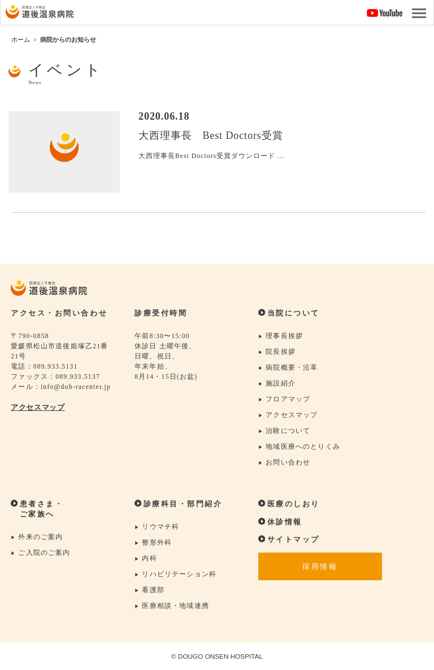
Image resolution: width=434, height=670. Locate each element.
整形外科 (153, 543)
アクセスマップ (37, 407)
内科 (145, 559)
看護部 (149, 590)
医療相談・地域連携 (171, 606)
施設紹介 (277, 383)
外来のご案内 (37, 537)
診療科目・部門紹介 (178, 505)
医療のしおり (289, 504)
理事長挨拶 (280, 336)
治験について (284, 431)
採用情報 (319, 567)
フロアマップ (284, 399)
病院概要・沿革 (288, 367)
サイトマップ (289, 539)
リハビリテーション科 (175, 575)
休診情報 (280, 522)
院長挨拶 (277, 352)
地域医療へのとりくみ (299, 447)
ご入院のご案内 (41, 553)
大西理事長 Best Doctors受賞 (210, 135)
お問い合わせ (284, 463)
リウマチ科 (156, 527)
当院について (289, 313)
